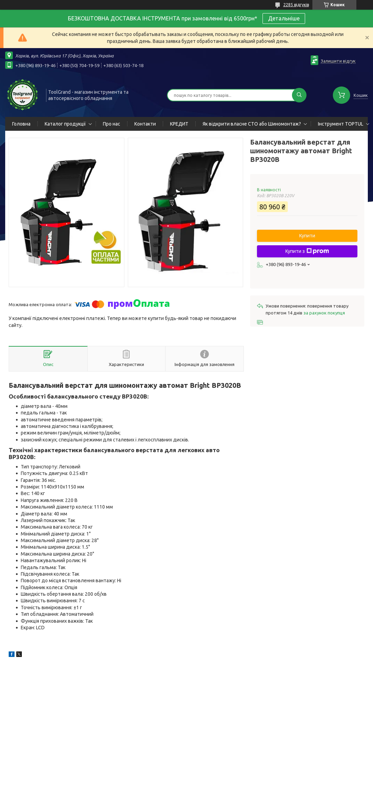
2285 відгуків (296, 4)
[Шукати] (299, 95)
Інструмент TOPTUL (340, 123)
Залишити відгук (338, 60)
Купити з (307, 251)
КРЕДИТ (179, 123)
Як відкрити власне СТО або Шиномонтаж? (252, 123)
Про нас (111, 123)
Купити (307, 235)
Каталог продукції (65, 123)
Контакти (145, 123)
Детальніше (284, 18)
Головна (21, 123)
